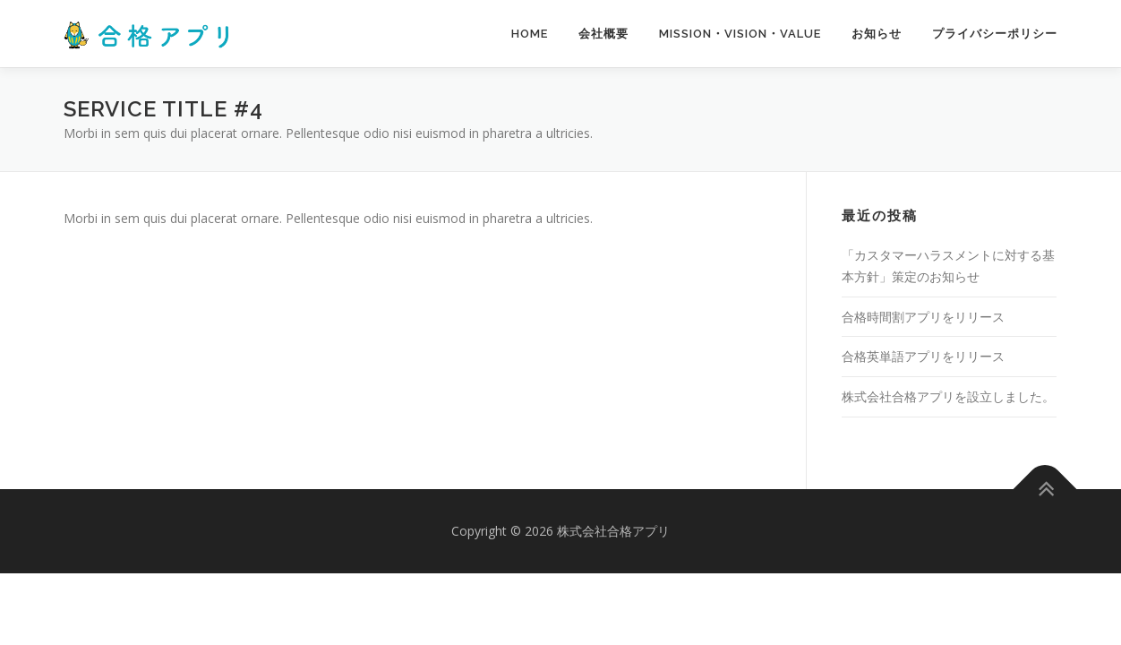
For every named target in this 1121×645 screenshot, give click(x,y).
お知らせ (876, 33)
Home (529, 33)
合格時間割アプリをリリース (923, 316)
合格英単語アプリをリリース (923, 356)
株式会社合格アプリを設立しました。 (948, 396)
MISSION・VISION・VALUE (740, 33)
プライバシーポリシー (994, 33)
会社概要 (603, 33)
